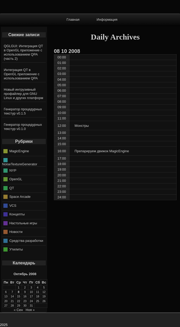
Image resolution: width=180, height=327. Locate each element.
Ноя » (30, 310)
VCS (12, 205)
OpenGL (15, 179)
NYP (12, 170)
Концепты (17, 214)
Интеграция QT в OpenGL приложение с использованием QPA (22, 74)
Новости (15, 232)
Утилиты (16, 249)
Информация (107, 19)
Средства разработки (26, 240)
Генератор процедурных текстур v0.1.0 (23, 127)
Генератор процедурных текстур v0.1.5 (23, 111)
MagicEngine (19, 151)
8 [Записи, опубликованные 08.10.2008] (18, 291)
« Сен (18, 310)
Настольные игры (23, 223)
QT (11, 188)
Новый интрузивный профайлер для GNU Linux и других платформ (23, 94)
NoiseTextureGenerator (19, 164)
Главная (72, 19)
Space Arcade (20, 197)
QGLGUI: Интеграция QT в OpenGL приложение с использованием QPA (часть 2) (23, 52)
